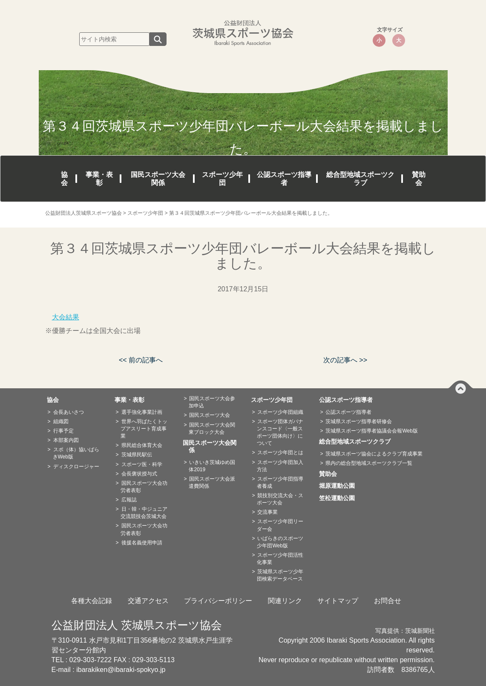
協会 (64, 178)
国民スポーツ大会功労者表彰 (144, 486)
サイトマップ (337, 600)
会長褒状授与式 (139, 474)
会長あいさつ (68, 412)
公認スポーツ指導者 (284, 178)
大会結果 (65, 317)
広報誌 (129, 500)
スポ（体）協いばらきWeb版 (76, 453)
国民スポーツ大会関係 (158, 178)
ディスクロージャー (76, 467)
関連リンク (285, 600)
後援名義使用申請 (141, 543)
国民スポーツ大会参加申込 (212, 402)
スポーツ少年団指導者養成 (280, 482)
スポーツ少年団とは (280, 452)
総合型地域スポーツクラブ (360, 178)
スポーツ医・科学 (141, 464)
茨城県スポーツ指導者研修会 (358, 421)
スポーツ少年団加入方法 (280, 466)
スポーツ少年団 (222, 178)
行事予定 (63, 431)
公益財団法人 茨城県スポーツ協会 (137, 625)
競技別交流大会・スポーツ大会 (280, 499)
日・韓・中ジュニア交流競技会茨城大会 (144, 512)
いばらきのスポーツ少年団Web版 (280, 542)
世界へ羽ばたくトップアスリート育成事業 (144, 428)
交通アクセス (148, 600)
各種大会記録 (91, 600)
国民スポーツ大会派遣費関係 (212, 482)
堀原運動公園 (340, 485)
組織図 (61, 421)
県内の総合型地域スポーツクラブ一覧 (368, 463)
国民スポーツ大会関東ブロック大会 (212, 428)
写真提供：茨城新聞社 (405, 631)
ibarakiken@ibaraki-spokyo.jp (120, 669)
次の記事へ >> (345, 360)
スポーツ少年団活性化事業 (280, 558)
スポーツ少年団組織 (280, 412)
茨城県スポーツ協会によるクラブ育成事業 (374, 454)
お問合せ (387, 600)
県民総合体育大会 (141, 445)
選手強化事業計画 (141, 412)
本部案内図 (66, 440)
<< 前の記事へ (141, 360)
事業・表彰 (99, 178)
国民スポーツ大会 (209, 415)
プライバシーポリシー (218, 600)
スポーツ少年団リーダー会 (280, 525)
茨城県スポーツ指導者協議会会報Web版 (371, 431)
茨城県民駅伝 (136, 455)
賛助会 (419, 178)
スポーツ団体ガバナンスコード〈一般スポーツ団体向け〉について (280, 432)
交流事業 (267, 512)
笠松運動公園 (340, 498)
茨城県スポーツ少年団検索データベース (280, 575)
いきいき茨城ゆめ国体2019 (212, 466)
